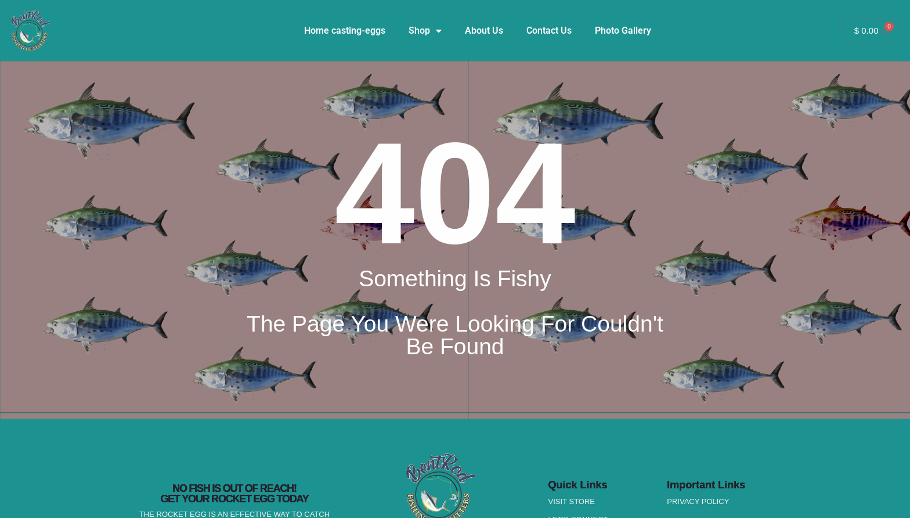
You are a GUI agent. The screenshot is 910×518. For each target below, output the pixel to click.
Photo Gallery (623, 30)
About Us (484, 30)
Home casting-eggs (344, 30)
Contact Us (549, 30)
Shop (425, 30)
